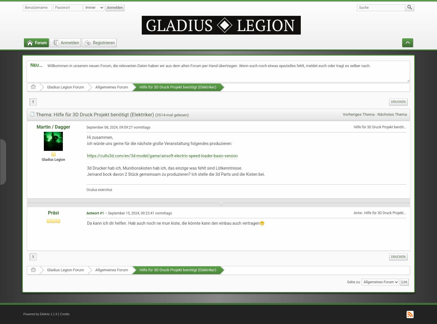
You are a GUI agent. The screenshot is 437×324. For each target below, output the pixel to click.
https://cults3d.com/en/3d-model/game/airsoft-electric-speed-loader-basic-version (162, 156)
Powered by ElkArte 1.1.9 (40, 314)
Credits (65, 314)
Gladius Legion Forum (65, 87)
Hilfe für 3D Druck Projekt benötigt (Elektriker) (177, 87)
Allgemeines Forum (111, 87)
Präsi (53, 213)
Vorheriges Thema (358, 114)
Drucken (398, 102)
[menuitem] (398, 101)
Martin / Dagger (53, 127)
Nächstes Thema (392, 114)
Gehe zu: (354, 282)
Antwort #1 (95, 213)
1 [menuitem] (33, 102)
